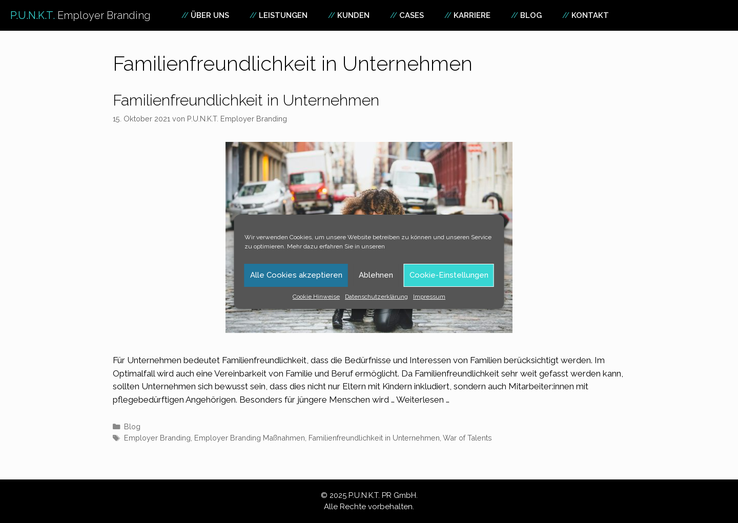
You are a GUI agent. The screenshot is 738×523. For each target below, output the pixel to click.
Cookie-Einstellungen (448, 275)
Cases (411, 15)
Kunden (353, 15)
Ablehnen (376, 275)
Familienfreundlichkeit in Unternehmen (246, 100)
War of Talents (467, 437)
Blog (531, 15)
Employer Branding (157, 437)
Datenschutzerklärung (376, 296)
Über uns (210, 15)
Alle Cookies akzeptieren (296, 275)
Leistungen (283, 15)
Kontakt (590, 15)
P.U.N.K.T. (80, 15)
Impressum (429, 296)
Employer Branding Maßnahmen (249, 437)
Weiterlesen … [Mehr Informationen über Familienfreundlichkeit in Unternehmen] (422, 399)
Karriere (472, 15)
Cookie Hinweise (316, 296)
